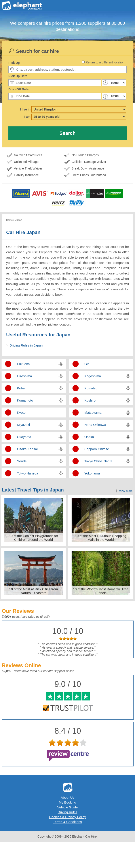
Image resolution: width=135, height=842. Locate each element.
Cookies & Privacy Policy (67, 817)
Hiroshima (24, 376)
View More (126, 491)
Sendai (22, 461)
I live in (25, 109)
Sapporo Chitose (96, 449)
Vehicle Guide (67, 807)
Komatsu (90, 388)
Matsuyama (93, 412)
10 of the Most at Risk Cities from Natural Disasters (33, 591)
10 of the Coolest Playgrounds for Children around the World (33, 537)
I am (27, 116)
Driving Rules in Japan (26, 345)
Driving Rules (67, 812)
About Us (67, 797)
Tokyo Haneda (27, 473)
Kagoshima (92, 376)
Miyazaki (23, 425)
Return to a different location (105, 62)
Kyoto (21, 412)
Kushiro (90, 400)
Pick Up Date (17, 76)
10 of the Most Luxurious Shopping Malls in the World (100, 537)
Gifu (87, 364)
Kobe (21, 388)
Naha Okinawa (95, 425)
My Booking (67, 802)
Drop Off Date (18, 89)
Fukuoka (23, 364)
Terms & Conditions (67, 822)
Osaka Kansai (27, 449)
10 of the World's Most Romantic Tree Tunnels (100, 591)
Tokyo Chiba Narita (98, 461)
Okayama (24, 437)
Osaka (89, 437)
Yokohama (92, 473)
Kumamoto (25, 400)
